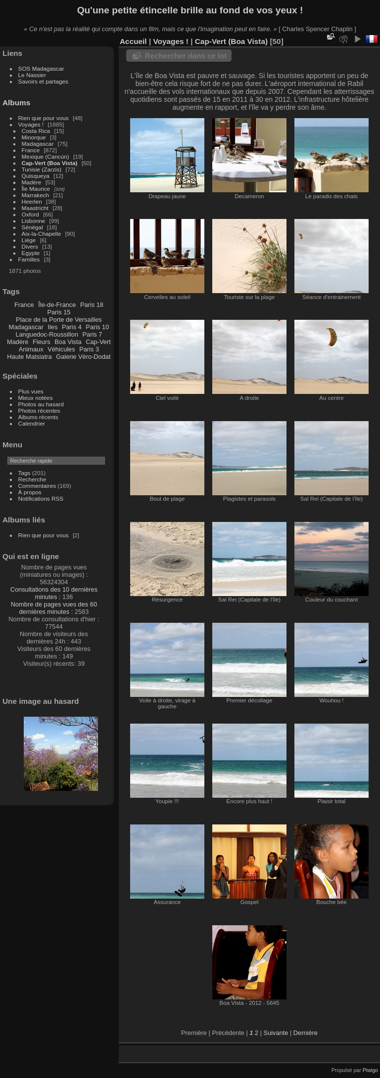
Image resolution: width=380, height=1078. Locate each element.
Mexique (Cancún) (45, 156)
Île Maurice (36, 188)
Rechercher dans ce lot (186, 55)
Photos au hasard (41, 404)
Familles (29, 259)
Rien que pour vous (44, 118)
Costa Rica (36, 131)
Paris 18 (91, 304)
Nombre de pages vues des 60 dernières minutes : (54, 608)
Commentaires (37, 485)
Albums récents (38, 417)
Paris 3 (89, 349)
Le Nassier (32, 75)
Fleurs (41, 341)
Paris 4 (72, 327)
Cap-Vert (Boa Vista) (50, 163)
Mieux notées (35, 397)
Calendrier (31, 423)
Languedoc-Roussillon (46, 334)
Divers (30, 246)
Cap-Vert (98, 341)
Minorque (34, 137)
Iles (52, 327)
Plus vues (31, 391)
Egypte (31, 253)
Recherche (32, 479)
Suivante (276, 1032)
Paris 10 (97, 327)
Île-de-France (57, 304)
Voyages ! (31, 124)
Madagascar (38, 143)
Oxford (30, 214)
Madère (32, 182)
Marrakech (35, 195)
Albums (16, 102)
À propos (30, 492)
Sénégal (32, 227)
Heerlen (32, 201)
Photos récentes (39, 410)
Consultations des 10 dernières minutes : (53, 593)
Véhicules (61, 349)
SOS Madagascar (41, 68)
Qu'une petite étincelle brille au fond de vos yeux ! (190, 10)
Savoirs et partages (43, 81)
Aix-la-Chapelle (41, 233)
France (31, 150)
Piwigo (370, 1070)
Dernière (305, 1032)
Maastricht (35, 208)
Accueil (133, 41)
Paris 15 (58, 312)
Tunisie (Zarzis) (42, 169)
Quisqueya (35, 175)
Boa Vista (68, 341)
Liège (29, 240)
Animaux (31, 349)
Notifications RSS (41, 498)
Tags (24, 473)
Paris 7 (92, 334)
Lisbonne (34, 220)
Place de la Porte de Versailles (59, 319)
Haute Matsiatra (29, 356)
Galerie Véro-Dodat (83, 356)
